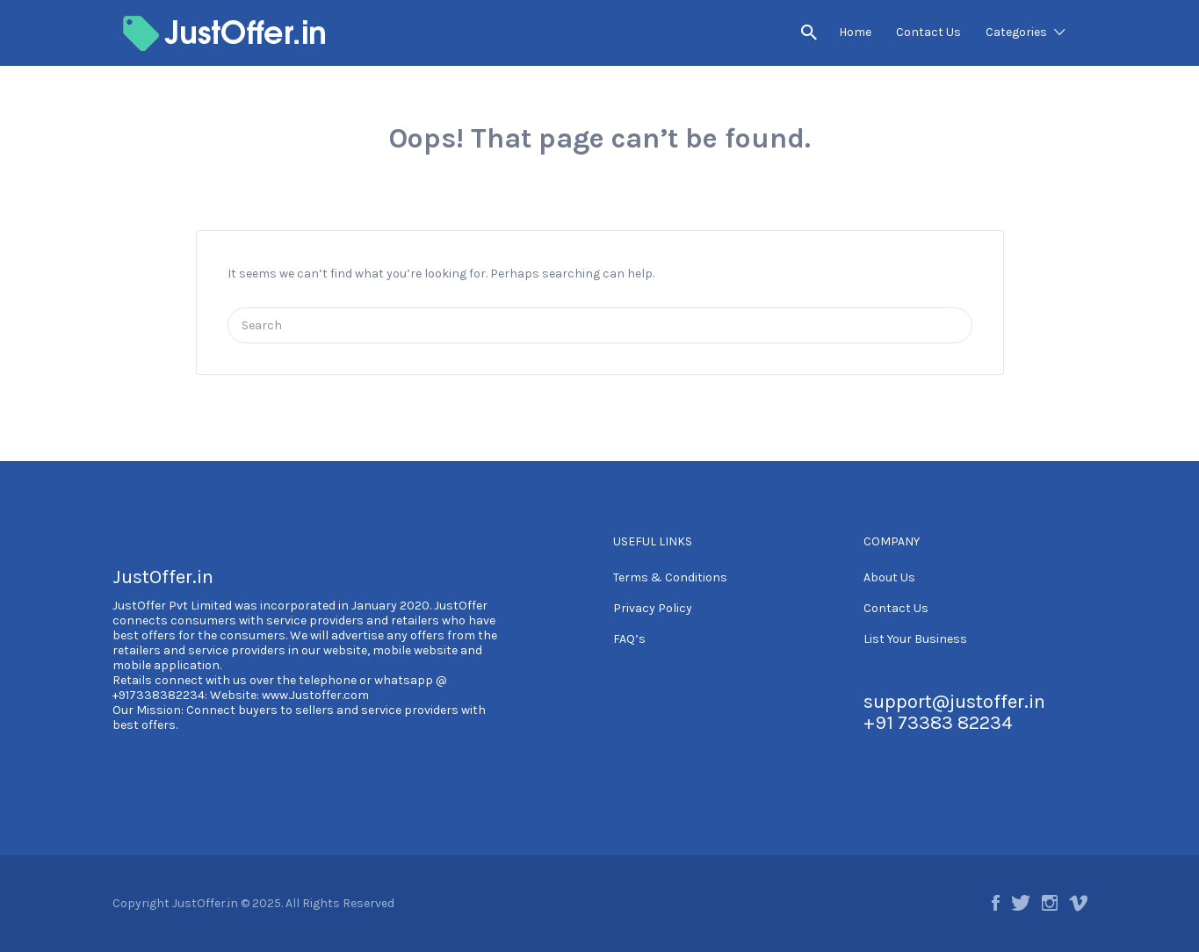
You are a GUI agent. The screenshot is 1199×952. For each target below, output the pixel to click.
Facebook (996, 902)
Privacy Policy (652, 608)
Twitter (1020, 902)
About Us (889, 577)
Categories (1016, 32)
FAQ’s (629, 638)
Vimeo (1078, 902)
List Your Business (915, 638)
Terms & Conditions (670, 577)
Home (855, 32)
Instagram (1050, 902)
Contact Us (928, 32)
